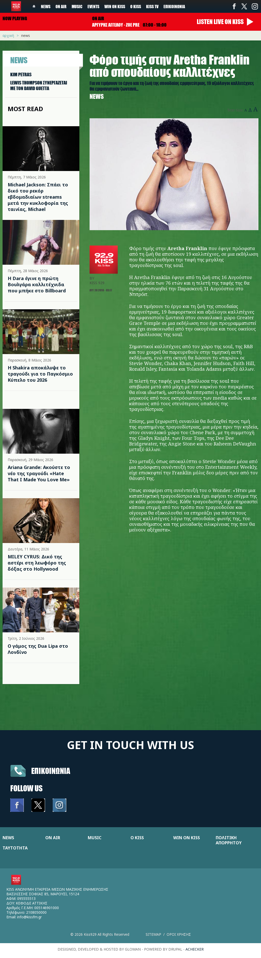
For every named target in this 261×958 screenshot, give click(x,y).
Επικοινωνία (174, 6)
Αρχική (8, 35)
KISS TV (152, 6)
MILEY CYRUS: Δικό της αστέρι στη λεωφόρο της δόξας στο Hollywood (37, 562)
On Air (61, 6)
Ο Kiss (135, 6)
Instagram (254, 6)
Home (34, 6)
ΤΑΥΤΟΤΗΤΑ (15, 848)
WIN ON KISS (186, 837)
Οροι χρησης (179, 934)
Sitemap (153, 934)
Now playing (15, 18)
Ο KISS (137, 837)
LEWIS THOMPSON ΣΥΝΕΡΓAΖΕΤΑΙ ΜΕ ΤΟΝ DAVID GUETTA (38, 85)
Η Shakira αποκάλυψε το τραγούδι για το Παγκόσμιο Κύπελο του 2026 (40, 374)
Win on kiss (114, 6)
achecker (195, 949)
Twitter (244, 6)
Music (77, 6)
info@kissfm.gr (29, 916)
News (45, 6)
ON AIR (52, 837)
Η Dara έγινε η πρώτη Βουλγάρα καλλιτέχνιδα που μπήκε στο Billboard (37, 284)
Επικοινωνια (50, 770)
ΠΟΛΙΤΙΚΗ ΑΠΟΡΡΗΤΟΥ (229, 840)
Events (93, 6)
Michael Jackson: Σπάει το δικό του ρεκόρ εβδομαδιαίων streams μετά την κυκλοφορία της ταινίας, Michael (38, 197)
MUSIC (94, 837)
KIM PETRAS (20, 74)
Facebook (234, 6)
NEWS (8, 837)
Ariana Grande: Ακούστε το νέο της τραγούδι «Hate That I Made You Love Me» (39, 473)
